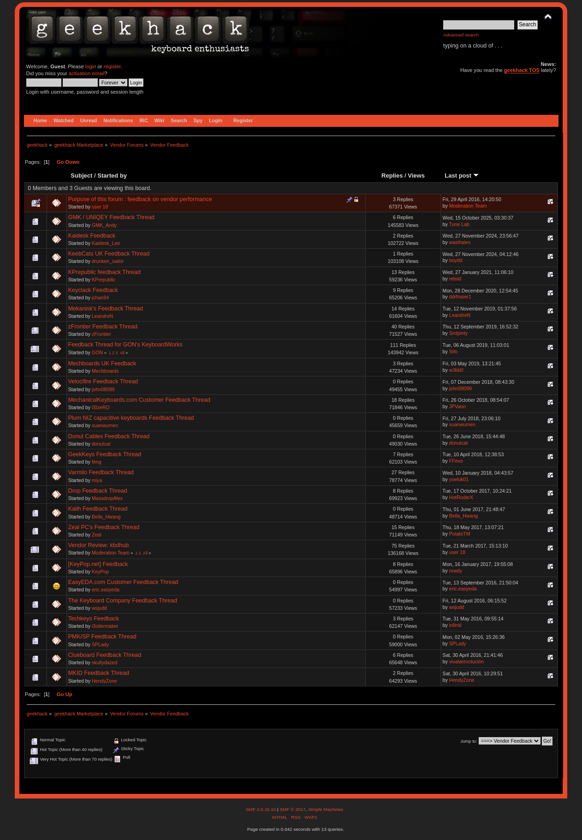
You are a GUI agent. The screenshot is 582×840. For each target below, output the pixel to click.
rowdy (455, 570)
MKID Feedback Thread (98, 673)
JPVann (457, 406)
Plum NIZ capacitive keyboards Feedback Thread (131, 418)
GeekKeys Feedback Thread (105, 454)
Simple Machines (325, 809)
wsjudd (99, 608)
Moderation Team (468, 206)
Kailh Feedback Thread (98, 509)
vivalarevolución (466, 661)
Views (416, 175)
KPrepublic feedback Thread (104, 272)
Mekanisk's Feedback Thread (105, 308)
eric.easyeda (105, 589)
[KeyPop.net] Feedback (98, 564)
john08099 (103, 389)
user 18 (100, 206)
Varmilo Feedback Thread (101, 472)
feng (96, 462)
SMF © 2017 (292, 809)
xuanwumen (105, 425)
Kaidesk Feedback (92, 235)
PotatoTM (459, 533)
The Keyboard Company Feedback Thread (122, 600)
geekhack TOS (522, 70)
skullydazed (104, 662)
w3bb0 (456, 370)
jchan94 (100, 297)
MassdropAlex (107, 498)
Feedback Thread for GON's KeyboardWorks (125, 344)
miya (97, 480)
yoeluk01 (459, 479)
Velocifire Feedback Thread (103, 381)
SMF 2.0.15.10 (261, 809)
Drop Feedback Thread (97, 491)
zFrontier (101, 334)
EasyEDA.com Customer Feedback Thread (123, 582)
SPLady (100, 644)
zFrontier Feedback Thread (102, 326)
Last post (462, 175)
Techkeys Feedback (93, 618)
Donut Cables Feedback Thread (109, 436)
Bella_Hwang (106, 516)
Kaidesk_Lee (106, 243)
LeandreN (102, 316)
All (122, 353)
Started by (112, 175)
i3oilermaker (105, 626)
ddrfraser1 (460, 296)
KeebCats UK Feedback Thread (109, 253)
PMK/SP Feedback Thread (102, 636)
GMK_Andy (104, 225)
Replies (392, 175)
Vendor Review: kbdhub (98, 545)
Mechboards (105, 371)
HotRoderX (461, 497)
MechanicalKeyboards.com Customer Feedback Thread (139, 400)
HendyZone (104, 681)
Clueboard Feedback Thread (105, 655)
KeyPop (100, 571)
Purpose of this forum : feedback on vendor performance (140, 199)
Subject (81, 175)
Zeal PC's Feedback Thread (104, 527)
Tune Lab (459, 224)
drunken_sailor (108, 261)
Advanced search (461, 34)
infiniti (455, 625)
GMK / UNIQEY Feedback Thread (111, 217)
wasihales (460, 242)
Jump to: (468, 741)
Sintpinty (458, 333)
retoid (455, 278)
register (112, 66)
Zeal (96, 534)
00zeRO (101, 407)
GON (97, 352)
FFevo (456, 461)
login (90, 66)
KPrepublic (103, 279)
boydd (456, 260)
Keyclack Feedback (93, 290)
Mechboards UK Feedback (102, 363)
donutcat (101, 444)
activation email (86, 73)
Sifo (453, 351)
